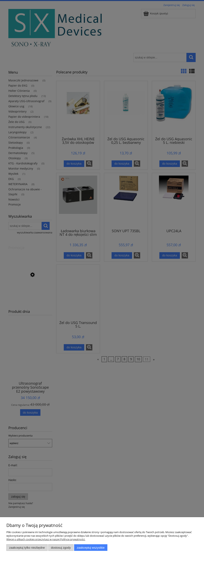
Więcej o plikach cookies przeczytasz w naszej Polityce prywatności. (45, 539)
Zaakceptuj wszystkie (91, 547)
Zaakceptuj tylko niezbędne (27, 547)
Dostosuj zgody (61, 547)
